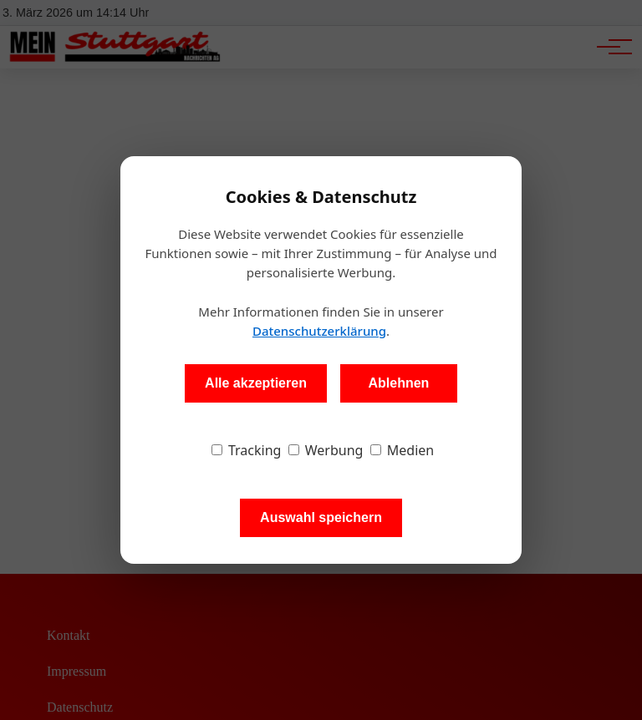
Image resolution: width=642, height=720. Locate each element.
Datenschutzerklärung (319, 330)
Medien (402, 450)
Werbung (326, 450)
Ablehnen (398, 383)
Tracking (246, 450)
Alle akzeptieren (256, 383)
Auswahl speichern (321, 517)
